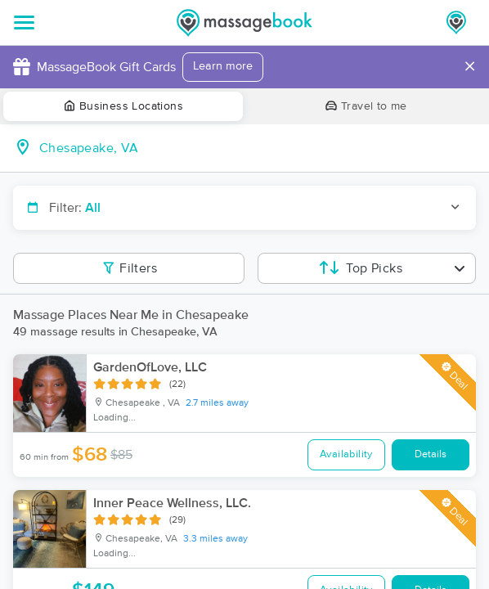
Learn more (223, 66)
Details (430, 454)
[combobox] (257, 148)
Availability (346, 454)
